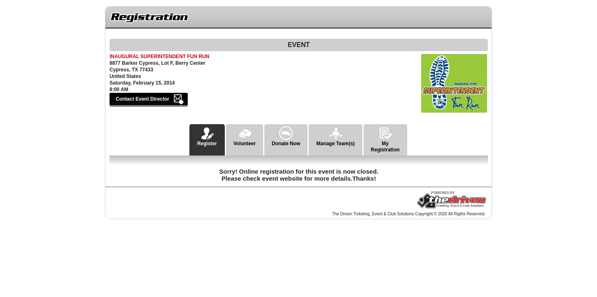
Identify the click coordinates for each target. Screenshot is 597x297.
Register (207, 135)
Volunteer (244, 135)
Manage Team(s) (335, 135)
